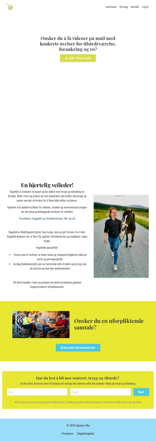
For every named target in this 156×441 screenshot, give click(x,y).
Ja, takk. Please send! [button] (78, 58)
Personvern (67, 433)
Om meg (123, 7)
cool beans (111, 7)
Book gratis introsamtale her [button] (78, 347)
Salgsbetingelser (85, 433)
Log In (145, 7)
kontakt (135, 7)
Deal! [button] (141, 392)
